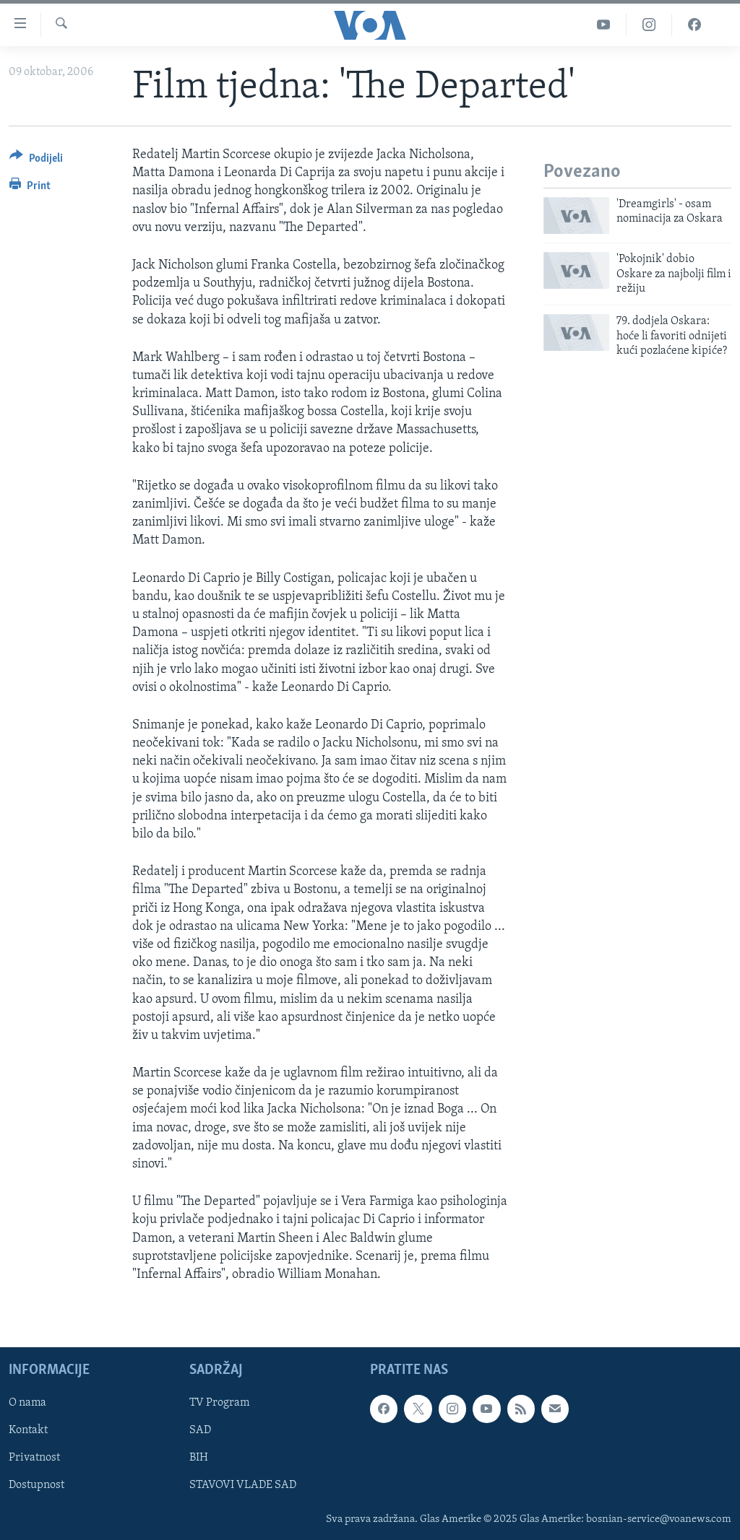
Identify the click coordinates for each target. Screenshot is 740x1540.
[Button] (36, 160)
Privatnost (34, 1458)
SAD (200, 1431)
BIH (198, 1458)
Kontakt (28, 1431)
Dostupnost (36, 1486)
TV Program (219, 1403)
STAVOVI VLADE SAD (242, 1486)
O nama (27, 1403)
